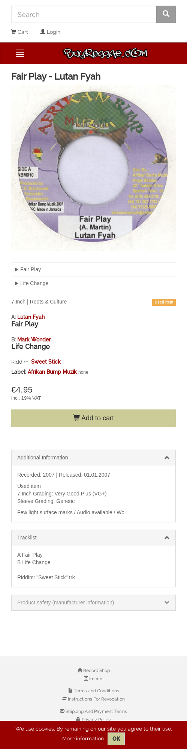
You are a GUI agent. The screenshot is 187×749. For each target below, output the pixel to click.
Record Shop (96, 670)
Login (50, 32)
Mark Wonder (34, 340)
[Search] (84, 14)
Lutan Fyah (31, 317)
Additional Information (42, 458)
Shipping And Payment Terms (95, 711)
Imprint (96, 678)
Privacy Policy (96, 719)
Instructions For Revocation (96, 699)
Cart (19, 32)
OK (116, 739)
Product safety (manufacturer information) (65, 603)
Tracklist (27, 538)
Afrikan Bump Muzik (53, 372)
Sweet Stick (46, 362)
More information (83, 738)
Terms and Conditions (96, 690)
